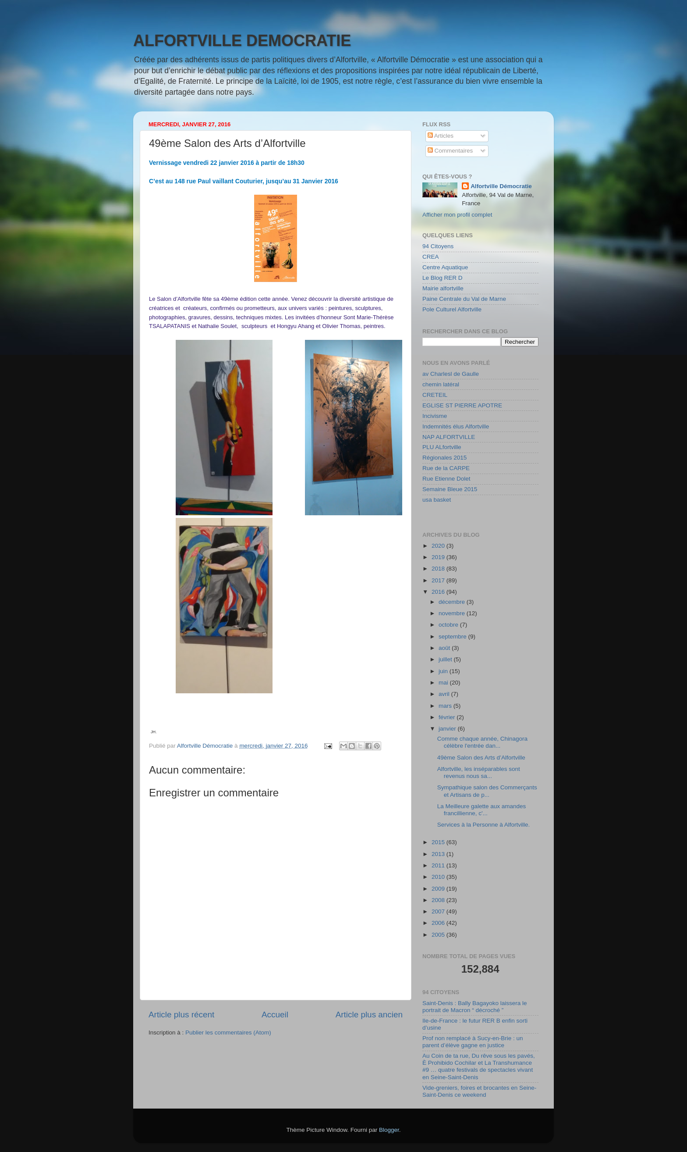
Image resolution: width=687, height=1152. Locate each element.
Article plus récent (181, 1014)
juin (444, 671)
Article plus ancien (369, 1014)
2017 (439, 580)
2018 (439, 568)
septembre (453, 636)
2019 (439, 557)
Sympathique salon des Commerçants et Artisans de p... (487, 791)
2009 (439, 888)
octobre (449, 624)
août (445, 648)
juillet (446, 659)
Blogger (389, 1130)
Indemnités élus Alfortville (455, 426)
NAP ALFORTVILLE (448, 437)
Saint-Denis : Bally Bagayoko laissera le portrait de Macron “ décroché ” (474, 1006)
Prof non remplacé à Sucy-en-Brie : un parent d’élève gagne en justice (472, 1042)
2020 (439, 545)
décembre (453, 602)
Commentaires (450, 150)
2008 (439, 900)
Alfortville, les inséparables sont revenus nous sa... (478, 772)
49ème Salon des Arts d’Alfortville (481, 757)
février (448, 717)
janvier (448, 728)
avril (445, 694)
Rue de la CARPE (446, 468)
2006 (439, 923)
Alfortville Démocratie (501, 186)
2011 (439, 865)
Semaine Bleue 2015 (449, 489)
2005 (439, 934)
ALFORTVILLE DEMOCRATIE (242, 41)
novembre (453, 613)
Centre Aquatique (445, 267)
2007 (439, 911)
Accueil (275, 1014)
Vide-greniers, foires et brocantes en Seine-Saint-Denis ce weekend (479, 1091)
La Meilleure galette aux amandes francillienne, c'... (481, 810)
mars (446, 706)
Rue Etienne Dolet (446, 478)
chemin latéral (440, 384)
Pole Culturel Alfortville (452, 309)
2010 (439, 877)
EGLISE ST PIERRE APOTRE (462, 405)
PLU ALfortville (441, 447)
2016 (439, 591)
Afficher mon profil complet (457, 214)
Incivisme (434, 416)
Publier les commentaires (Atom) (228, 1032)
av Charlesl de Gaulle (450, 374)
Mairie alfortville (443, 288)
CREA (430, 256)
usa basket (436, 499)
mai (444, 682)
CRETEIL (434, 395)
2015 (439, 842)
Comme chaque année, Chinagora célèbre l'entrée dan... (482, 742)
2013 (439, 854)
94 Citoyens (437, 246)
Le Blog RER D (442, 278)
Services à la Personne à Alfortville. (483, 824)
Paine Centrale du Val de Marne (464, 299)
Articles (440, 135)
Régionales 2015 (444, 457)
